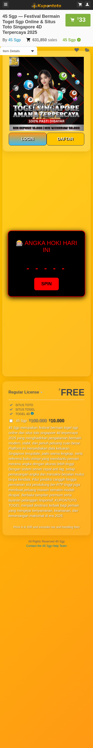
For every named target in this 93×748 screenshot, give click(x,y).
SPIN (46, 283)
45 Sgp (14, 40)
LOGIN (27, 139)
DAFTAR (65, 139)
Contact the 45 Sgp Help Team (46, 546)
